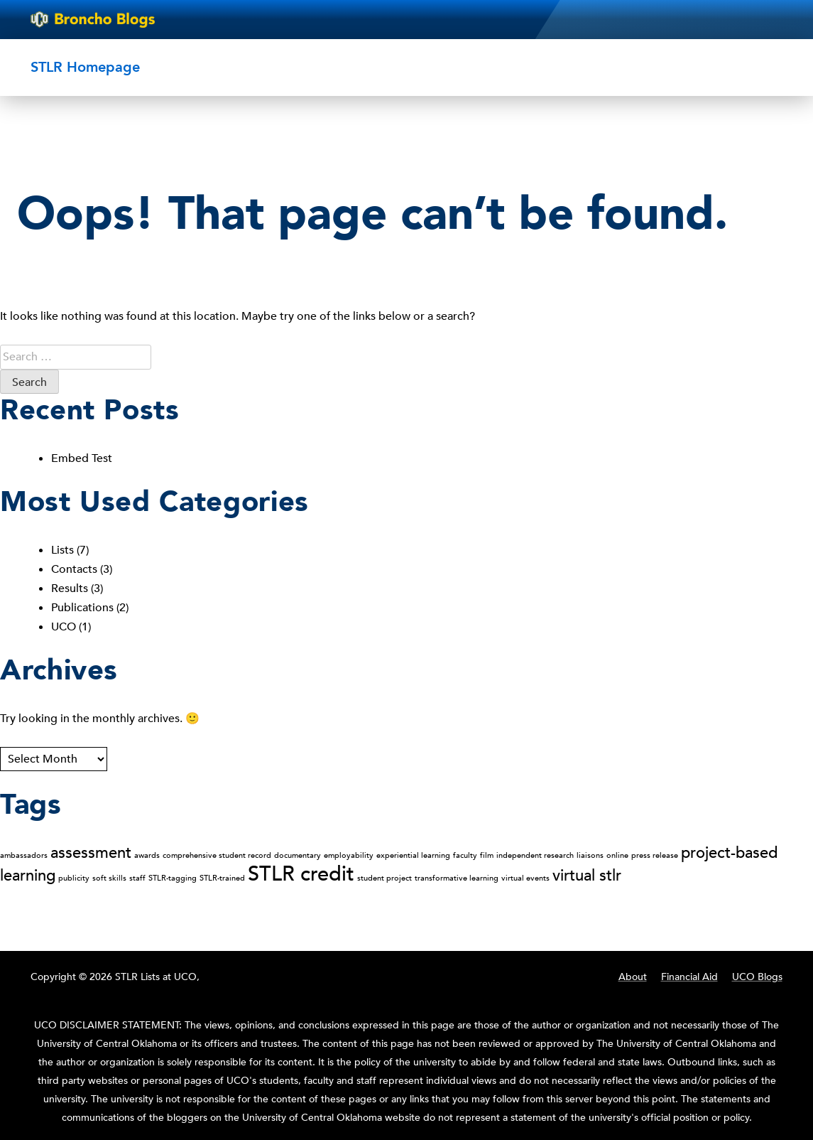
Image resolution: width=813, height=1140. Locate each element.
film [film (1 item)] (486, 855)
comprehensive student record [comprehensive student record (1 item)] (217, 855)
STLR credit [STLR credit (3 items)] (301, 874)
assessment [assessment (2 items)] (90, 853)
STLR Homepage (85, 67)
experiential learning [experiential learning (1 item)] (413, 855)
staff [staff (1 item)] (137, 878)
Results (69, 588)
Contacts (74, 569)
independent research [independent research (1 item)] (535, 855)
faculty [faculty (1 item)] (465, 855)
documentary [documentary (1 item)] (297, 855)
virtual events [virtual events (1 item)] (525, 878)
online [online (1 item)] (617, 855)
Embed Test (81, 458)
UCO (63, 627)
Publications (82, 607)
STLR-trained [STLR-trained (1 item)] (222, 878)
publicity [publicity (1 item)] (73, 878)
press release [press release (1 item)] (654, 855)
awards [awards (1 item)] (147, 855)
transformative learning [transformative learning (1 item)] (456, 878)
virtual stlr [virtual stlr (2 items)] (586, 875)
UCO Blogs (757, 977)
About (632, 977)
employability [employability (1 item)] (348, 855)
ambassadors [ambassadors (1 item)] (24, 855)
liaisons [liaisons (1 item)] (590, 855)
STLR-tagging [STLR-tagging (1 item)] (172, 878)
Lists (62, 550)
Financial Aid (689, 977)
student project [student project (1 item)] (384, 878)
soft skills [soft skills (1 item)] (109, 878)
